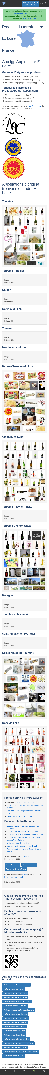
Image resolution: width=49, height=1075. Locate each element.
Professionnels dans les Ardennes (15, 1047)
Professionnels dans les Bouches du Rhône (18, 1043)
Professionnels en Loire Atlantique (15, 1014)
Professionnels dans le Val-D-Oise (15, 997)
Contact (44, 1071)
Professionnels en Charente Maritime (16, 1039)
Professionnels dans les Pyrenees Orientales (19, 1010)
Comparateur (15, 1071)
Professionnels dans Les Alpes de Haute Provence (21, 1052)
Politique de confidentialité (24, 13)
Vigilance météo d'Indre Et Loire (19, 843)
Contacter (25, 856)
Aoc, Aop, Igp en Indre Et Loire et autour (22, 831)
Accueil (4, 1071)
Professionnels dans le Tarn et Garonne (17, 1001)
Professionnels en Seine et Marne (15, 1006)
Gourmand (34, 1071)
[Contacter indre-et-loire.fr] (46, 3)
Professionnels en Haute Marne (14, 1031)
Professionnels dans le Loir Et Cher (16, 1018)
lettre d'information (34, 106)
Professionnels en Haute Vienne (14, 1027)
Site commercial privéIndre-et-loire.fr (30, 4)
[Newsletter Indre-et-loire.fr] (41, 3)
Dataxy (25, 874)
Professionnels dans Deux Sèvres (15, 993)
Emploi (24, 1071)
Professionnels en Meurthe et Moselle (16, 985)
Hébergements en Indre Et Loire (28, 802)
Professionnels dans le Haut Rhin (15, 1022)
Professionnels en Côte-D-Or (13, 1056)
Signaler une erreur (29, 865)
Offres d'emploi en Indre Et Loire (19, 816)
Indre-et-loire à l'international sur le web (22, 846)
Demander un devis (12, 865)
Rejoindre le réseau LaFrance (16, 869)
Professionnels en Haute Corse (14, 1035)
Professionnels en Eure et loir (14, 989)
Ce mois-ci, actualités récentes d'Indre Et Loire (25, 834)
